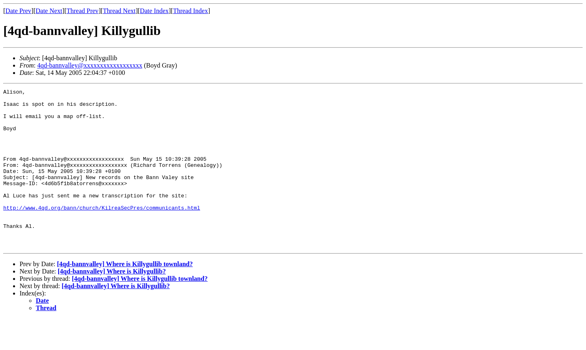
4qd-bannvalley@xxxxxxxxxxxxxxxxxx (89, 65)
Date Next (49, 10)
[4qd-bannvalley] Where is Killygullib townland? (125, 295)
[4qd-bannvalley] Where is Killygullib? (112, 303)
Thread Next (119, 10)
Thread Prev (82, 10)
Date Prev (18, 10)
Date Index (154, 10)
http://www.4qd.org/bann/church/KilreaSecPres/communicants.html (101, 232)
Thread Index (190, 10)
